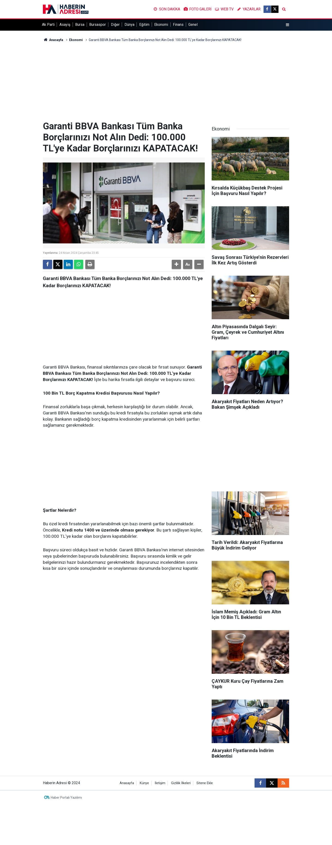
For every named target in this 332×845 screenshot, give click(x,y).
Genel (193, 24)
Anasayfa (53, 40)
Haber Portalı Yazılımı (66, 797)
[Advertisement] (166, 81)
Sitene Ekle (204, 783)
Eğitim (144, 24)
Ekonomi (161, 24)
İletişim (160, 783)
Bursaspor (97, 24)
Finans (178, 24)
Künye (144, 783)
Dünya (129, 24)
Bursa (79, 24)
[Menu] (287, 25)
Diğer (115, 24)
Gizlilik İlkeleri (181, 783)
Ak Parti (48, 24)
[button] (176, 264)
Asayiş (64, 24)
